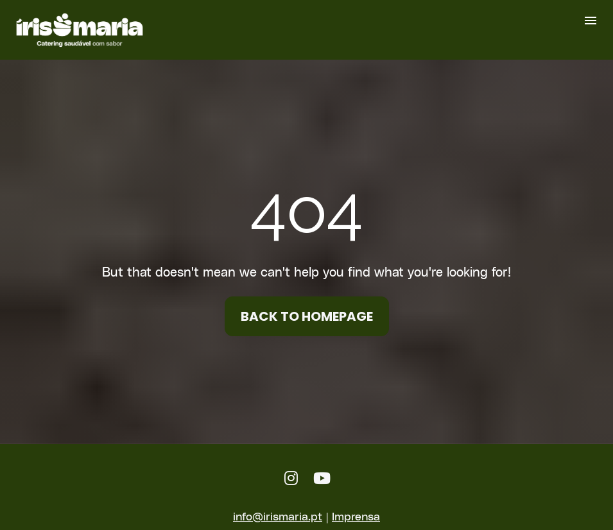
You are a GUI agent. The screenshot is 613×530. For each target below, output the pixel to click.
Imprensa (356, 508)
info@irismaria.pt (277, 508)
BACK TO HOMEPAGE (307, 312)
